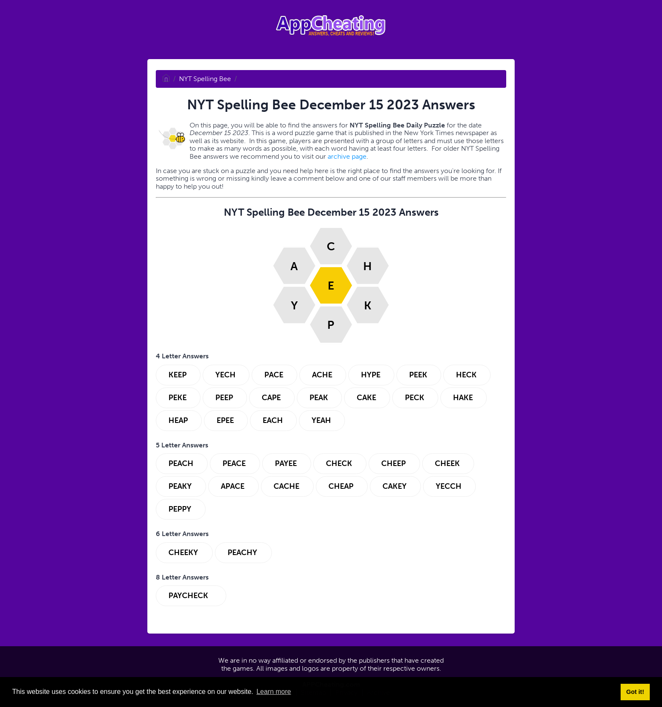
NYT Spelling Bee (205, 79)
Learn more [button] (273, 691)
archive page (347, 156)
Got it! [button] (635, 691)
